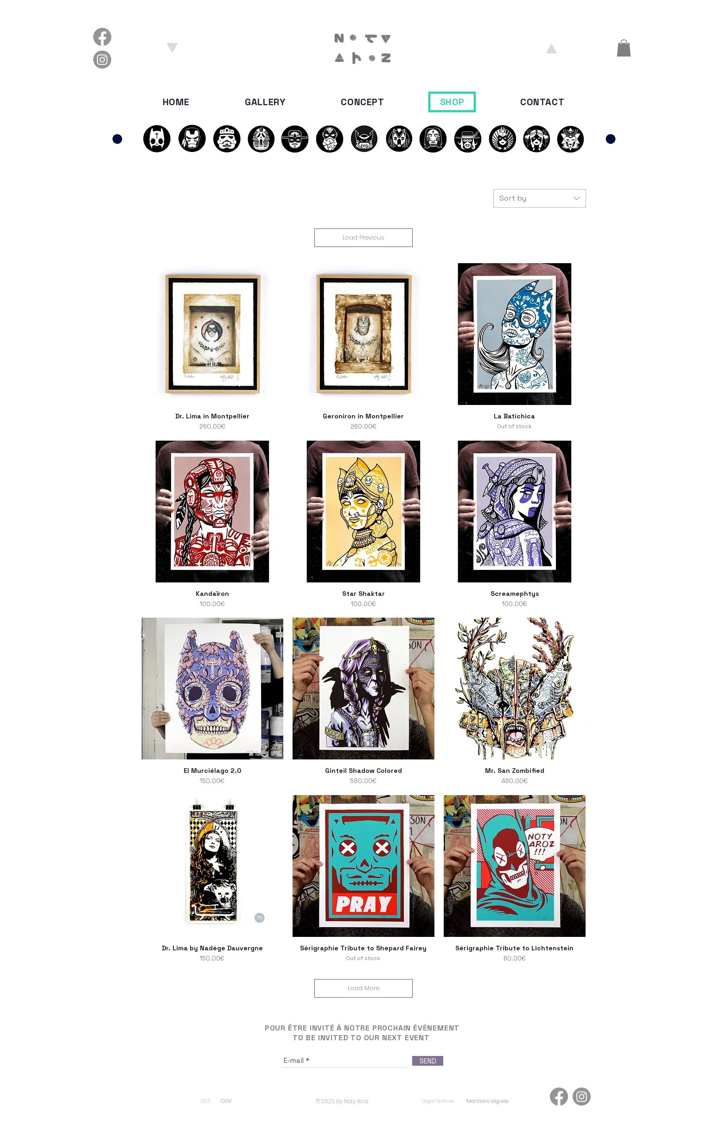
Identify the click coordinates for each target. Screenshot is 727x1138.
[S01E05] (295, 138)
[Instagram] (102, 60)
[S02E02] (364, 138)
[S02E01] (329, 138)
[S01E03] (226, 138)
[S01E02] (156, 138)
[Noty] (172, 48)
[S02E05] (468, 138)
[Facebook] (102, 37)
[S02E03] (398, 138)
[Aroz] (551, 48)
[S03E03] (570, 138)
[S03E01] (502, 138)
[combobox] (539, 198)
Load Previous (363, 237)
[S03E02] (537, 138)
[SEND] (427, 1061)
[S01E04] (261, 138)
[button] (624, 48)
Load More (363, 988)
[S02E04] (433, 138)
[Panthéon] (117, 139)
